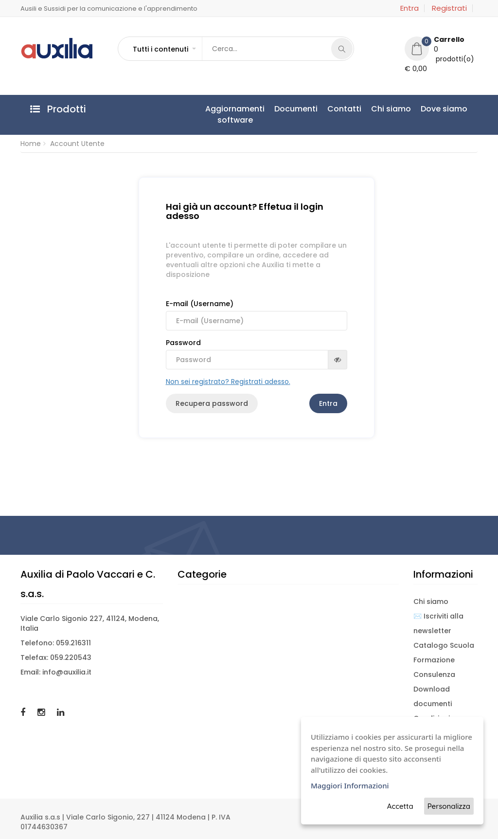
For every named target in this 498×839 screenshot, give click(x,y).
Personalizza (448, 806)
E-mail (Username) (256, 314)
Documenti (296, 108)
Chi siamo (391, 108)
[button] (164, 49)
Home (30, 143)
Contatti (344, 108)
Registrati (449, 8)
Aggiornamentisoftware (235, 114)
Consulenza (434, 674)
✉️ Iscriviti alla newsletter (438, 623)
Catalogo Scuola (443, 645)
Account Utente (77, 143)
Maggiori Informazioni (350, 785)
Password (256, 353)
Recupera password (212, 403)
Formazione (434, 660)
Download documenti (432, 696)
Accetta (400, 806)
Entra (409, 8)
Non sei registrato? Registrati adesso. (228, 381)
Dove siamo (444, 108)
